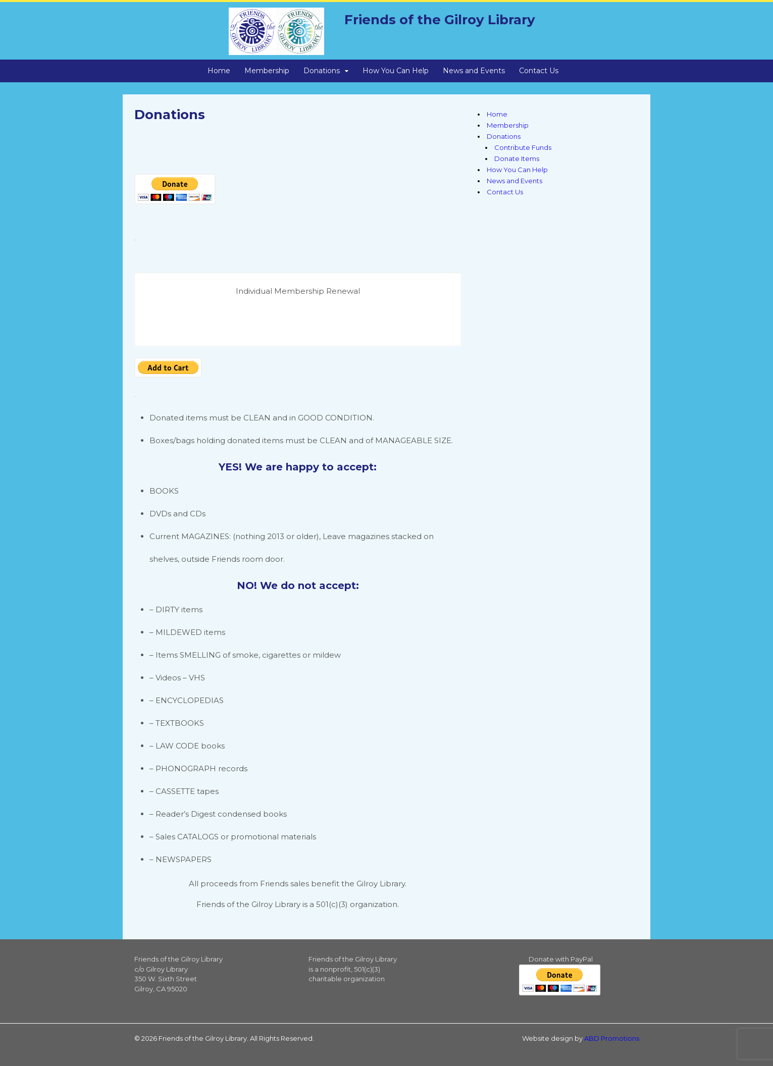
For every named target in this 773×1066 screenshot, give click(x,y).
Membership (266, 70)
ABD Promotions (611, 1038)
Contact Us (538, 70)
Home (219, 70)
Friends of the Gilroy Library (439, 20)
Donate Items (516, 158)
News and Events (474, 70)
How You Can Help (396, 70)
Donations (321, 70)
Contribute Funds (522, 147)
